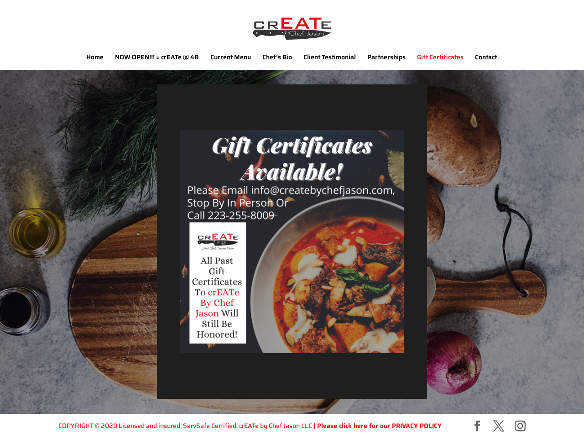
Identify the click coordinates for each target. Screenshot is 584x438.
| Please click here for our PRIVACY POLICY (377, 426)
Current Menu (230, 58)
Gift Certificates (440, 58)
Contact (486, 58)
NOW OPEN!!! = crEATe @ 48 (157, 58)
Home (95, 58)
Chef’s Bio (277, 58)
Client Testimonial (329, 58)
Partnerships (386, 58)
